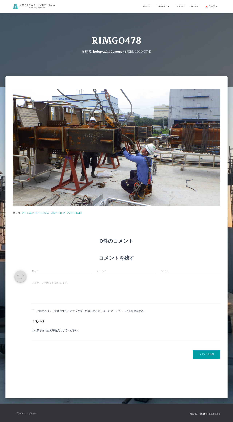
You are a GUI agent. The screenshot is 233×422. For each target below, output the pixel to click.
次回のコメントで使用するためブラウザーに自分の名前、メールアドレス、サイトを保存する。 (91, 311)
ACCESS (195, 6)
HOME (147, 6)
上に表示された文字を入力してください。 (56, 331)
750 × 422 (28, 213)
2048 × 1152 (58, 213)
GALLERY (180, 6)
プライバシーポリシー (26, 413)
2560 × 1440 (74, 213)
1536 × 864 (42, 213)
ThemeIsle (214, 414)
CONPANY (162, 6)
